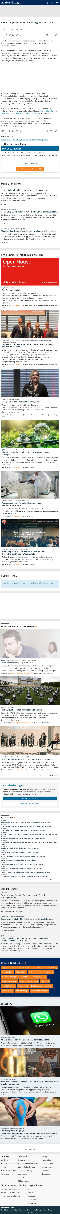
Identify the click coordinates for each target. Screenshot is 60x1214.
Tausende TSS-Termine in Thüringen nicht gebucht (18, 860)
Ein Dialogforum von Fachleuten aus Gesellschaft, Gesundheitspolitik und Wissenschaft (24, 552)
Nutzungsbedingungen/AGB (28, 1163)
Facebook (32, 1196)
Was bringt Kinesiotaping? (12, 1130)
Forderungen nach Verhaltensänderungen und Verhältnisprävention (22, 504)
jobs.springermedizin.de (10, 1196)
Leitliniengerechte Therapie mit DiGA (17, 662)
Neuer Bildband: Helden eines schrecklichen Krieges (24, 190)
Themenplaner (47, 1163)
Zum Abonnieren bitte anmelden (30, 169)
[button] (57, 2)
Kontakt (21, 1177)
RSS (43, 1177)
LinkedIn (31, 1192)
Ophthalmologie (8, 986)
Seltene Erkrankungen (39, 991)
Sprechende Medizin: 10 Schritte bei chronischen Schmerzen (22, 868)
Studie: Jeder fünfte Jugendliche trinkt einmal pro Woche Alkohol (23, 838)
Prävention (16, 140)
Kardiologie (24, 977)
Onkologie (45, 981)
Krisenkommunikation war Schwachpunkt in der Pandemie (27, 759)
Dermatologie (7, 972)
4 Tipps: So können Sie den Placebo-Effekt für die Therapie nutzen (24, 856)
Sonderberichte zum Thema (18, 626)
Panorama (5, 1174)
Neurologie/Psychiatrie (29, 981)
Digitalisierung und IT (39, 140)
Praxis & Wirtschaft (8, 1170)
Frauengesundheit (46, 972)
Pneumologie (23, 986)
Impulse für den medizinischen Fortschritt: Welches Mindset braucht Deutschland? (28, 345)
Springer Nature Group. (44, 1210)
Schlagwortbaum (24, 1160)
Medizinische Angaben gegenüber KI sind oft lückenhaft (20, 852)
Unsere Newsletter (12, 962)
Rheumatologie (22, 991)
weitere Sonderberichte (48, 775)
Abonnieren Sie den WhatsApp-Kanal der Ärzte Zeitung (25, 1040)
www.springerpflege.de (10, 1192)
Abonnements (47, 1170)
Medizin (4, 1167)
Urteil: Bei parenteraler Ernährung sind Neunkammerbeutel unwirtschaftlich (28, 826)
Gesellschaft (26, 140)
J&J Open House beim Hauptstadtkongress (20, 401)
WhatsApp (32, 1199)
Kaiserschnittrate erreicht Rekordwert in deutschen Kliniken (22, 864)
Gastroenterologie (9, 977)
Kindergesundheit (38, 977)
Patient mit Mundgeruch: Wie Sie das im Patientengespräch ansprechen (26, 872)
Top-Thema (39, 967)
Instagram (32, 1203)
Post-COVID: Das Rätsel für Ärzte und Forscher (21, 710)
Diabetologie (21, 972)
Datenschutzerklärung (26, 1167)
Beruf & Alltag (51, 967)
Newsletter (46, 1174)
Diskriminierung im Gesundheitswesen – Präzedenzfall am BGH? (23, 830)
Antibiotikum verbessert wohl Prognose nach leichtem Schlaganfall (24, 876)
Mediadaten (46, 1160)
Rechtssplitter (7, 991)
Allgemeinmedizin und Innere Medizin (16, 967)
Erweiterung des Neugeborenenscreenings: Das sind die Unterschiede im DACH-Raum (29, 843)
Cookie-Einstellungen (26, 1170)
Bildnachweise (23, 1181)
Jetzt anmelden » (30, 798)
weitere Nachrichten (52, 880)
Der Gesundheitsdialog (12, 290)
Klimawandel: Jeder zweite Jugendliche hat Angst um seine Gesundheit (25, 822)
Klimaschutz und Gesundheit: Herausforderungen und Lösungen (26, 453)
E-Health (32, 972)
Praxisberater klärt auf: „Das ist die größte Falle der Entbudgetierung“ (24, 896)
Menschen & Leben (9, 981)
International (6, 140)
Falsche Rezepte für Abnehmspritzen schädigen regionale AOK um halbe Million (29, 834)
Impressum (22, 1174)
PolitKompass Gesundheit (41, 986)
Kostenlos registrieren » (30, 804)
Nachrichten (7, 818)
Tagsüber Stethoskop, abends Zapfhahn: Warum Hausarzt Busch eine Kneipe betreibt (29, 1082)
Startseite (5, 1160)
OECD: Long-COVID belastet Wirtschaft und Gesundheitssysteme (29, 212)
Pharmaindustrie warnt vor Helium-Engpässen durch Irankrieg (28, 231)
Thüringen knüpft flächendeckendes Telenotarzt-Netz (20, 848)
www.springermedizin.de (10, 1189)
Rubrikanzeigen (48, 1167)
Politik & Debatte (7, 1163)
